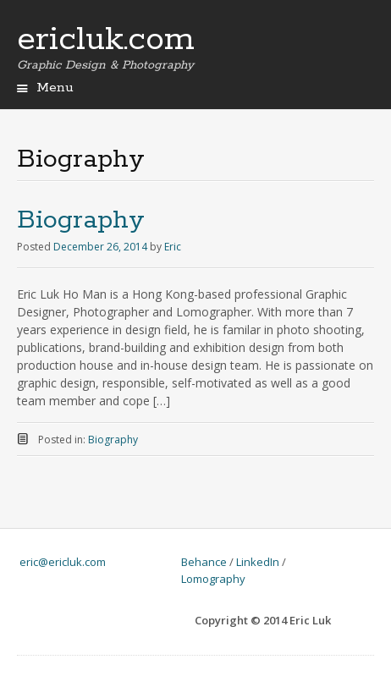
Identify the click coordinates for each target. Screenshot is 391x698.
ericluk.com (106, 40)
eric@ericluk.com (62, 561)
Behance (204, 561)
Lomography (213, 578)
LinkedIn (257, 561)
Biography (81, 220)
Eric (172, 246)
